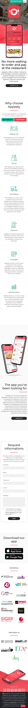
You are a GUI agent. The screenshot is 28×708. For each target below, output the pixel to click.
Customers (20, 119)
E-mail (5, 487)
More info (19, 418)
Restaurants (8, 119)
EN (24, 1)
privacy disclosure (10, 512)
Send (14, 518)
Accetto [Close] (23, 706)
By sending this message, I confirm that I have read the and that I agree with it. (13, 511)
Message (6, 495)
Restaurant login (16, 1)
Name (5, 472)
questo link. (13, 702)
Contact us (14, 85)
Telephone (6, 480)
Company (5, 465)
